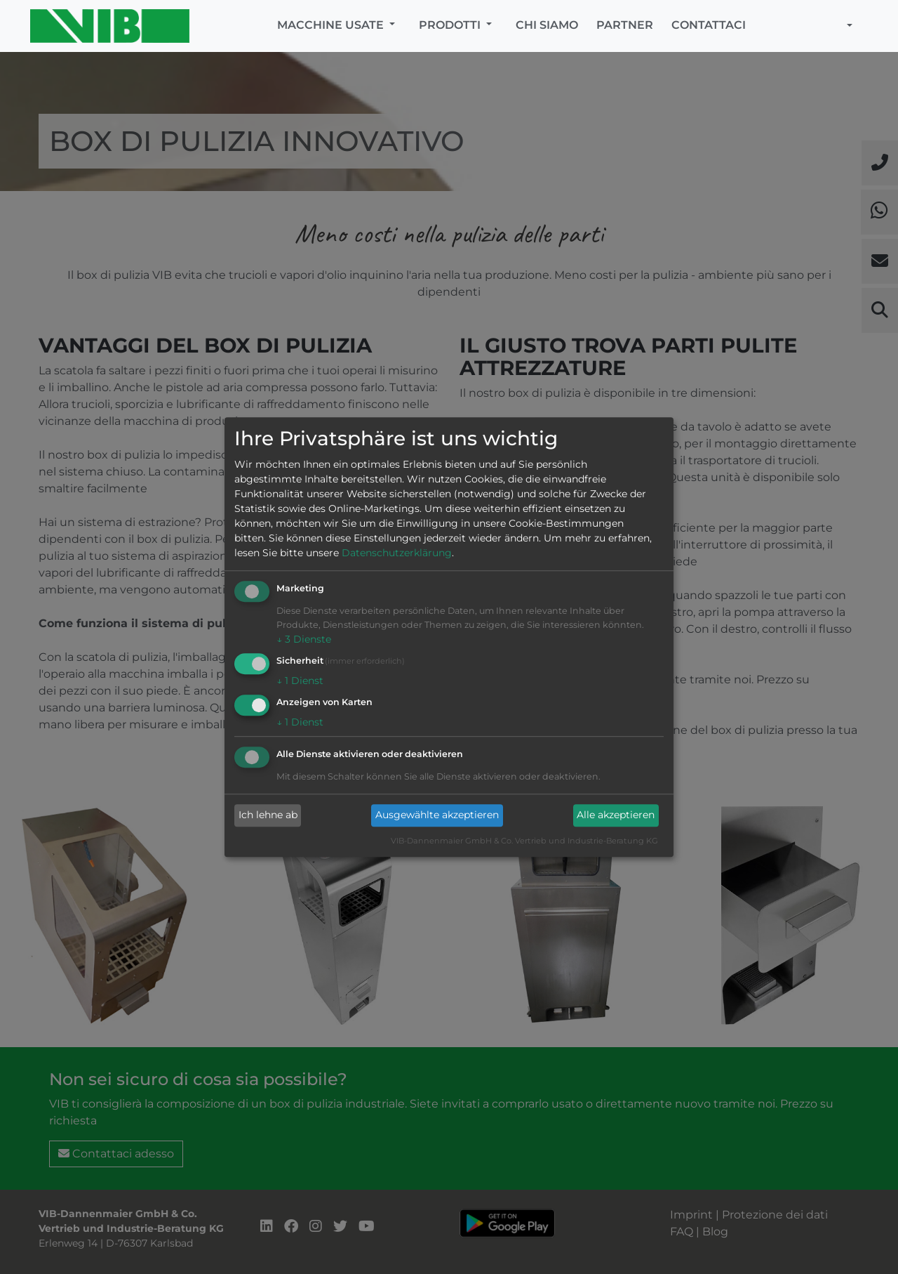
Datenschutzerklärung (397, 553)
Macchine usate (332, 25)
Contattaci (708, 25)
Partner (624, 25)
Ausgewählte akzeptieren (437, 815)
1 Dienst (299, 680)
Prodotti (451, 25)
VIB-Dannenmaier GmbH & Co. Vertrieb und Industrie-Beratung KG (524, 841)
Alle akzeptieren (616, 815)
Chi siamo (547, 25)
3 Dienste (303, 639)
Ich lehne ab (268, 815)
